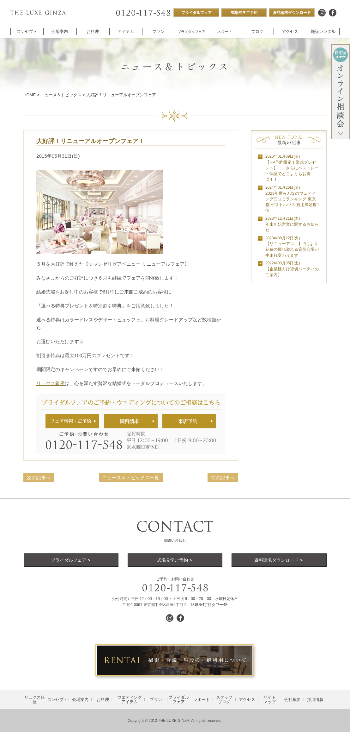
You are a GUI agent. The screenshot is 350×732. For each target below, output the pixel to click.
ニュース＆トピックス (60, 94)
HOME (29, 94)
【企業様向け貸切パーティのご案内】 (292, 269)
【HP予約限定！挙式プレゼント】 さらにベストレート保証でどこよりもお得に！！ (292, 168)
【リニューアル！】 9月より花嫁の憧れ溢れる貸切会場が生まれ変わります (292, 247)
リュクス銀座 (50, 383)
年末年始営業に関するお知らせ (292, 224)
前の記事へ (223, 477)
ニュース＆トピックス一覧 (130, 477)
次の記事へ (39, 477)
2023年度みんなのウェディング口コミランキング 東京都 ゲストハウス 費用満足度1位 (292, 199)
